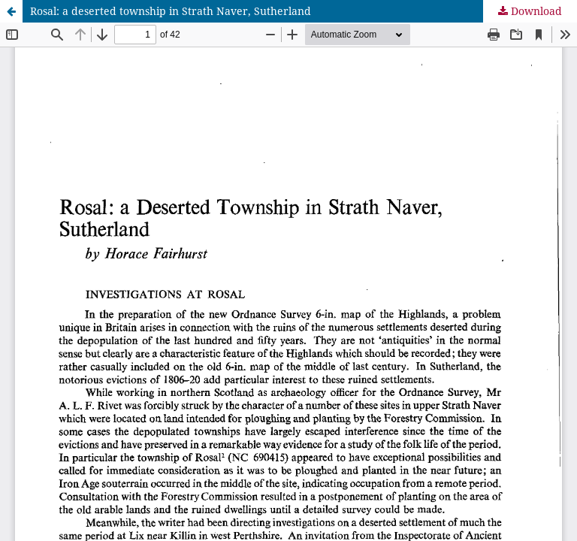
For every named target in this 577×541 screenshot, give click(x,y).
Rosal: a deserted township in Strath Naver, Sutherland (170, 11)
